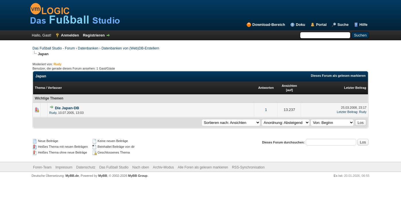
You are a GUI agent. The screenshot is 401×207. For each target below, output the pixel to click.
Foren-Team (42, 167)
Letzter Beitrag (355, 87)
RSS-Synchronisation (248, 167)
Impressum (63, 167)
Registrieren (94, 35)
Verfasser (55, 87)
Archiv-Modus (163, 167)
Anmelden (70, 35)
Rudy (53, 112)
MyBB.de (72, 175)
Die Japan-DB (67, 108)
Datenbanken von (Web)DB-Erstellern (130, 48)
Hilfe (363, 24)
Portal (321, 24)
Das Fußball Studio (114, 167)
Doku (300, 24)
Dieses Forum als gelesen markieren (338, 75)
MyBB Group (137, 175)
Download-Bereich (268, 24)
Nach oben (140, 167)
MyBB (102, 175)
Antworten (266, 87)
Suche (342, 24)
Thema (40, 87)
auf (289, 90)
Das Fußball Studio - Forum (53, 48)
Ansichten (289, 85)
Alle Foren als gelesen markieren (203, 167)
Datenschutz (86, 167)
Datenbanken (88, 48)
